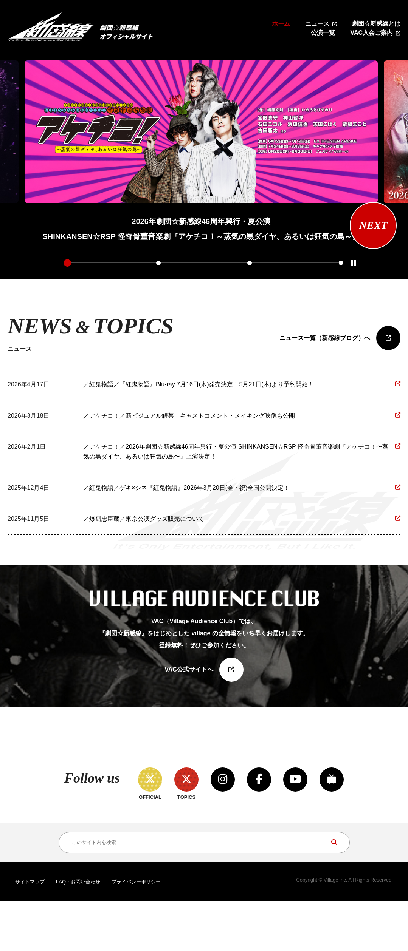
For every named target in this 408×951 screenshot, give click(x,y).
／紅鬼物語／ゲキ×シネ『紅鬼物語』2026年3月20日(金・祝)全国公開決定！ (186, 488)
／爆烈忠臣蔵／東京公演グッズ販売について (143, 519)
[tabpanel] (201, 152)
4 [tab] (340, 263)
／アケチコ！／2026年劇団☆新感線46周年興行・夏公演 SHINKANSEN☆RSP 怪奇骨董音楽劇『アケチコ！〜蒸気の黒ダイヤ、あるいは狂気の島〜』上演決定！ (235, 452)
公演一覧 (323, 32)
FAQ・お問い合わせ (78, 932)
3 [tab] (249, 263)
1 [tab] (67, 263)
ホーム (281, 23)
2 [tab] (158, 263)
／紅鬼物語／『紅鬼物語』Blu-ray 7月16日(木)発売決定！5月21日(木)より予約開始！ (198, 384)
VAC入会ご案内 (371, 32)
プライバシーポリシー (136, 932)
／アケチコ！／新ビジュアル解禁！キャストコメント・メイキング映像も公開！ (192, 415)
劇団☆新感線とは (376, 23)
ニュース (317, 23)
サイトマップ (30, 932)
